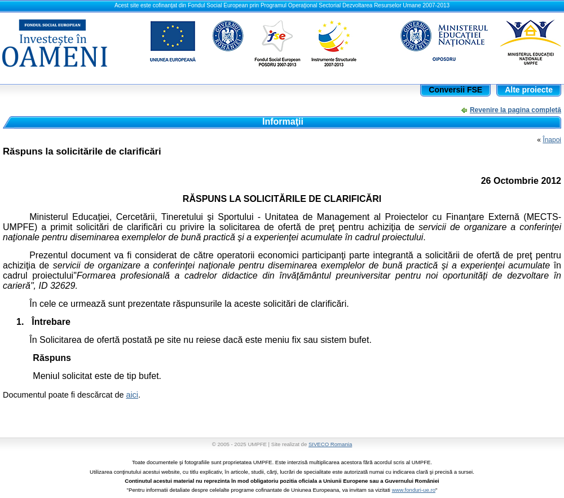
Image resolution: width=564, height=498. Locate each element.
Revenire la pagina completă (515, 110)
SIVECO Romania (330, 444)
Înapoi (552, 140)
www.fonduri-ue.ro (413, 490)
